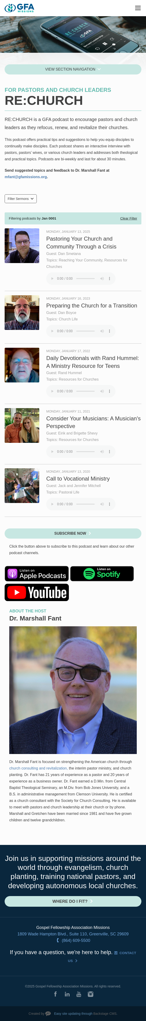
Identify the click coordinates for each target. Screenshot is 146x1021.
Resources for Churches (79, 379)
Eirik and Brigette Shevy (78, 433)
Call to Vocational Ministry (78, 478)
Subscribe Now (70, 533)
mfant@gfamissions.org (26, 177)
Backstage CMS (104, 1013)
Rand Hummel (70, 373)
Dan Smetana (69, 254)
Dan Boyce (67, 313)
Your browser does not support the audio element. (81, 278)
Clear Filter (128, 218)
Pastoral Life (69, 492)
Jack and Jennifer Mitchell (79, 486)
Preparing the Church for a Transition (91, 305)
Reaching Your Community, (81, 260)
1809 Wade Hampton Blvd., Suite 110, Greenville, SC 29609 (73, 934)
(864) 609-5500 (76, 940)
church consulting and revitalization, (39, 768)
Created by (36, 1013)
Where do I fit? (70, 901)
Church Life (68, 319)
